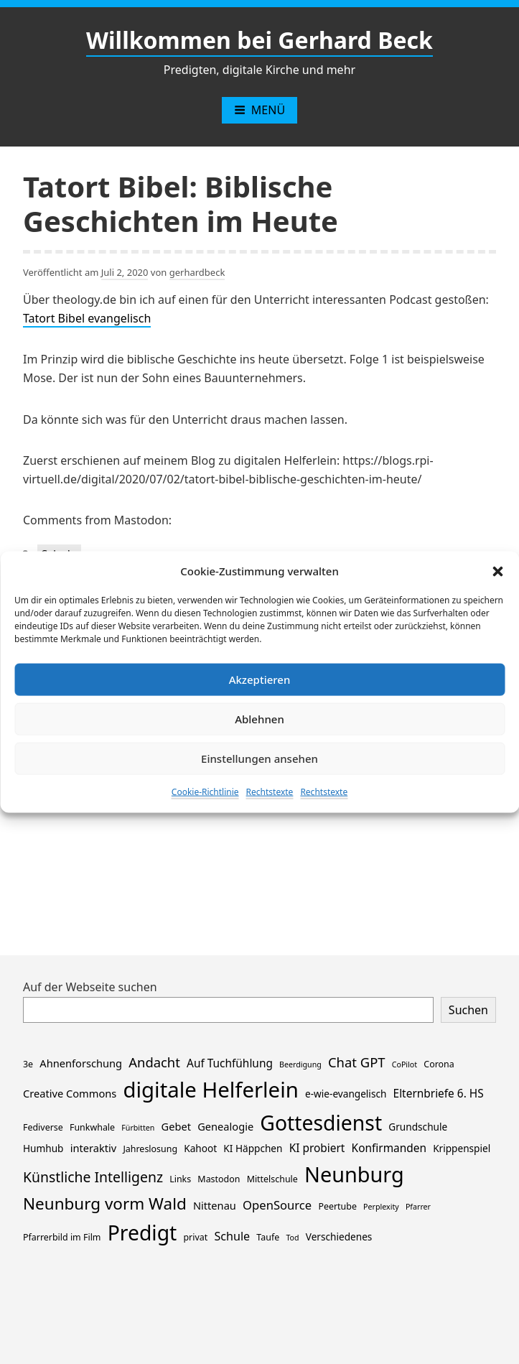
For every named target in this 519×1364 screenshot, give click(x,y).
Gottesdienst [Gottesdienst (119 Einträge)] (321, 1122)
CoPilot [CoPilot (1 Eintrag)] (404, 1064)
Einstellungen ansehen (259, 758)
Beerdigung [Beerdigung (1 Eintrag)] (300, 1064)
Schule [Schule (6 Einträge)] (232, 1236)
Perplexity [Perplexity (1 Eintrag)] (381, 1207)
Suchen (468, 1010)
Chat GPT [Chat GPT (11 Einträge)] (356, 1062)
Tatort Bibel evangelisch (87, 318)
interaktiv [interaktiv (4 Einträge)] (93, 1148)
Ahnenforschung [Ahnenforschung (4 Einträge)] (80, 1063)
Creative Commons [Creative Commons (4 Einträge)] (69, 1093)
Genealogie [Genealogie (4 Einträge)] (225, 1126)
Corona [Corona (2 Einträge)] (439, 1064)
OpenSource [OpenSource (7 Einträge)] (277, 1205)
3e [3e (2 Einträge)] (28, 1064)
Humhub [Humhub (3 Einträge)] (43, 1148)
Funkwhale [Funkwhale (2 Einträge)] (92, 1127)
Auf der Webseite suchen (90, 987)
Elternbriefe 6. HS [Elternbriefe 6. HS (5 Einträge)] (438, 1093)
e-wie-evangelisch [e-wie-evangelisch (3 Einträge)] (345, 1093)
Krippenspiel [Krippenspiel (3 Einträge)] (461, 1148)
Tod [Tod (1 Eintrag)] (292, 1238)
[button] (497, 570)
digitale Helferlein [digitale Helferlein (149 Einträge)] (210, 1089)
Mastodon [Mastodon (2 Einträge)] (218, 1179)
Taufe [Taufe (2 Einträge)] (267, 1237)
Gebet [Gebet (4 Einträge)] (176, 1126)
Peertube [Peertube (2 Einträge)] (337, 1206)
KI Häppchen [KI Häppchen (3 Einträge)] (252, 1148)
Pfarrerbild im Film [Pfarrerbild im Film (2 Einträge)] (61, 1237)
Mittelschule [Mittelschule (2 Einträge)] (272, 1179)
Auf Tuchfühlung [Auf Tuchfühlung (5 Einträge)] (230, 1063)
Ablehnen (259, 719)
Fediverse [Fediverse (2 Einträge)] (43, 1127)
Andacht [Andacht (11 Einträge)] (154, 1062)
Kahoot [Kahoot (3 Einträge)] (200, 1148)
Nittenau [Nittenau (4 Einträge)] (214, 1205)
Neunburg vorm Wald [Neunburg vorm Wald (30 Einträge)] (105, 1203)
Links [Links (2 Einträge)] (180, 1179)
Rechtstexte (270, 791)
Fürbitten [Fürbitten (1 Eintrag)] (137, 1128)
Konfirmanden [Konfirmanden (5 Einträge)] (389, 1148)
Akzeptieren (260, 679)
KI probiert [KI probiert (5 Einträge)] (317, 1148)
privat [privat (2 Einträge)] (195, 1237)
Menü (259, 110)
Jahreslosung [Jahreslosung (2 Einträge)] (150, 1149)
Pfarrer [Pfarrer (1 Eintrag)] (418, 1207)
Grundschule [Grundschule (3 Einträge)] (417, 1126)
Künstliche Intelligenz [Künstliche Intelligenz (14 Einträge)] (93, 1177)
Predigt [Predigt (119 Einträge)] (142, 1232)
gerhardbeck (197, 272)
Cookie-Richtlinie (205, 791)
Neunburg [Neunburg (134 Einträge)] (354, 1174)
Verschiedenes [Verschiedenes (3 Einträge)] (339, 1236)
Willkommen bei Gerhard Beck (259, 39)
